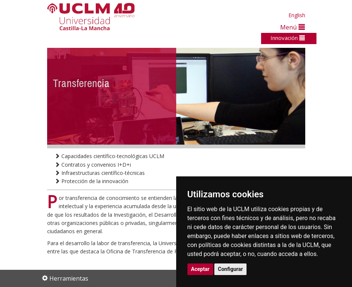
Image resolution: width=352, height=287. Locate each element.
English (296, 15)
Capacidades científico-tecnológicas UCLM (109, 156)
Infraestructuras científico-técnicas (100, 172)
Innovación (287, 37)
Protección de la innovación (91, 181)
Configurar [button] (230, 269)
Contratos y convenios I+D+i (93, 164)
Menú (292, 27)
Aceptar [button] (200, 269)
